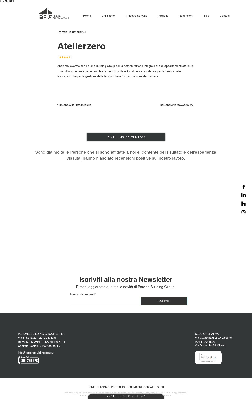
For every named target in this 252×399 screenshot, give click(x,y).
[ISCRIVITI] (164, 301)
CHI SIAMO (103, 387)
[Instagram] (243, 212)
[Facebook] (243, 186)
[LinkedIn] (243, 195)
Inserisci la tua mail (82, 294)
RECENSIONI (134, 387)
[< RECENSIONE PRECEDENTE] (77, 105)
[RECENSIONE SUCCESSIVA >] (174, 105)
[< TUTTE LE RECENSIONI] (80, 32)
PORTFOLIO (118, 387)
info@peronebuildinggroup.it (36, 352)
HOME (91, 387)
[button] (126, 396)
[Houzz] (243, 203)
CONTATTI (149, 387)
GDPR (160, 387)
